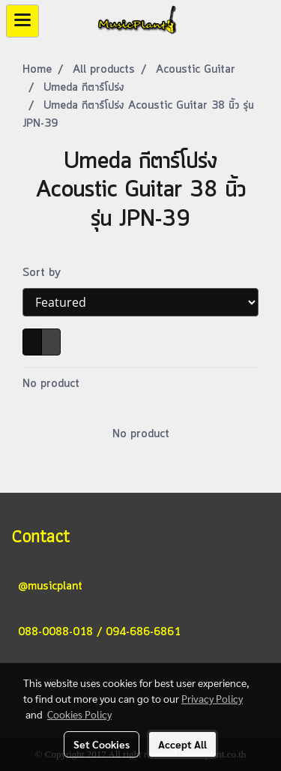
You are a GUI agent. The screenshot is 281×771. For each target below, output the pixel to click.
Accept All (182, 744)
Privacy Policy (212, 698)
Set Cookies (101, 744)
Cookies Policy (79, 714)
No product (50, 384)
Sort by (47, 273)
